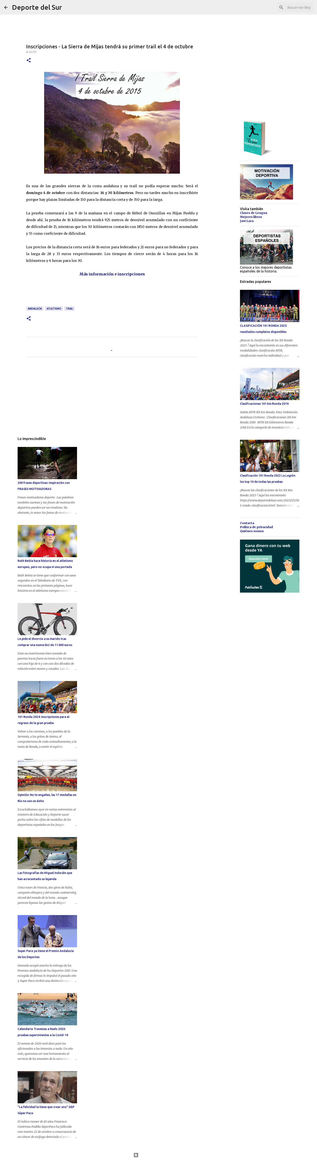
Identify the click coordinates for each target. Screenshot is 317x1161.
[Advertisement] (103, 293)
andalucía (35, 308)
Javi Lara (247, 221)
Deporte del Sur (37, 7)
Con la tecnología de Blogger (158, 1155)
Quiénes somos (252, 531)
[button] (28, 60)
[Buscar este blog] (291, 7)
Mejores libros (251, 217)
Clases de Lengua (253, 213)
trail (69, 308)
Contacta (247, 523)
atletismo (54, 308)
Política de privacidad (256, 527)
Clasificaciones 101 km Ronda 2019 (264, 403)
